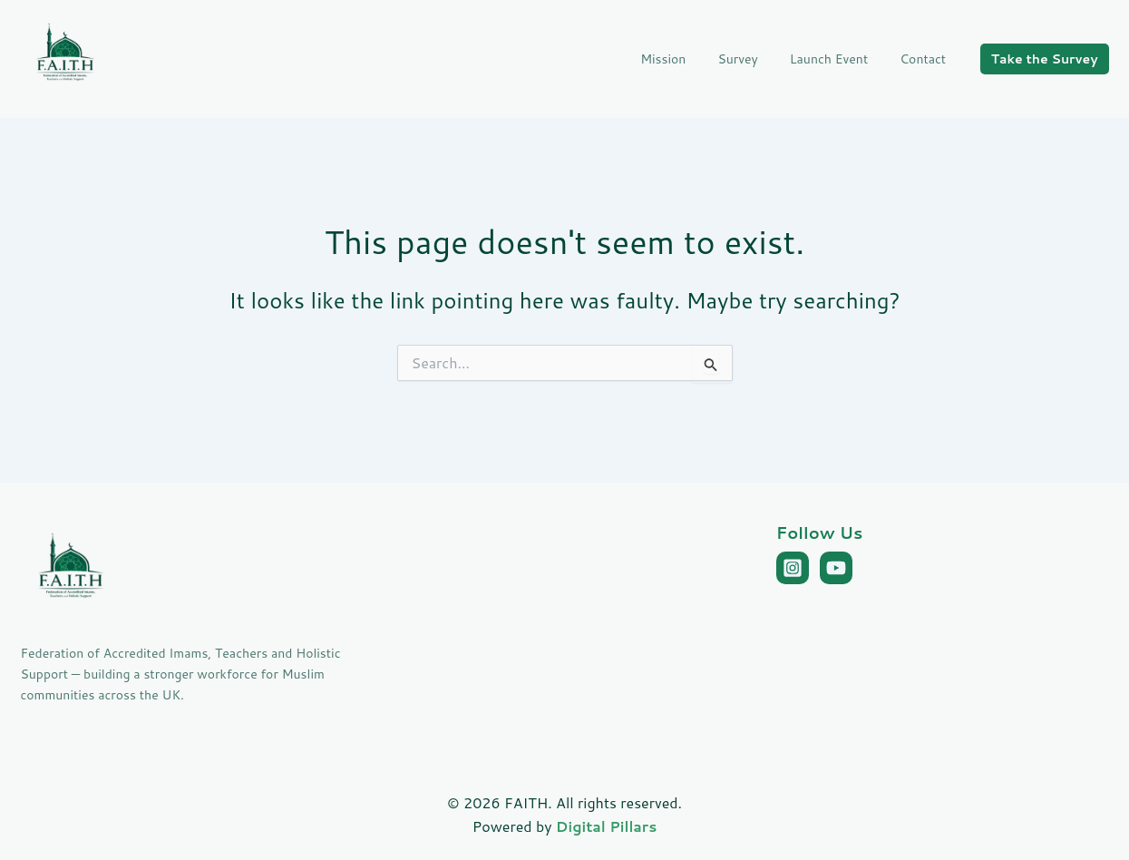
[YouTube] (836, 568)
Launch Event (838, 59)
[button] (1044, 59)
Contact (926, 59)
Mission (685, 59)
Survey (754, 59)
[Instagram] (792, 568)
